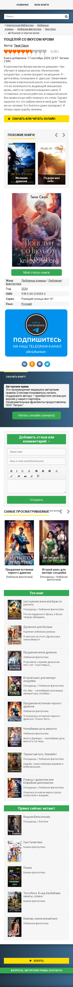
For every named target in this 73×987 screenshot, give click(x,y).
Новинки (22, 4)
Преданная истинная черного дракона (19, 571)
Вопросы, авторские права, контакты (36, 970)
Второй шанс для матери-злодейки (54, 571)
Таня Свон (50, 29)
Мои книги (41, 4)
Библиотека (6, 5)
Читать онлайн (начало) (36, 415)
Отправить (36, 499)
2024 (24, 288)
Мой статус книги (36, 272)
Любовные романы (33, 280)
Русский (26, 303)
